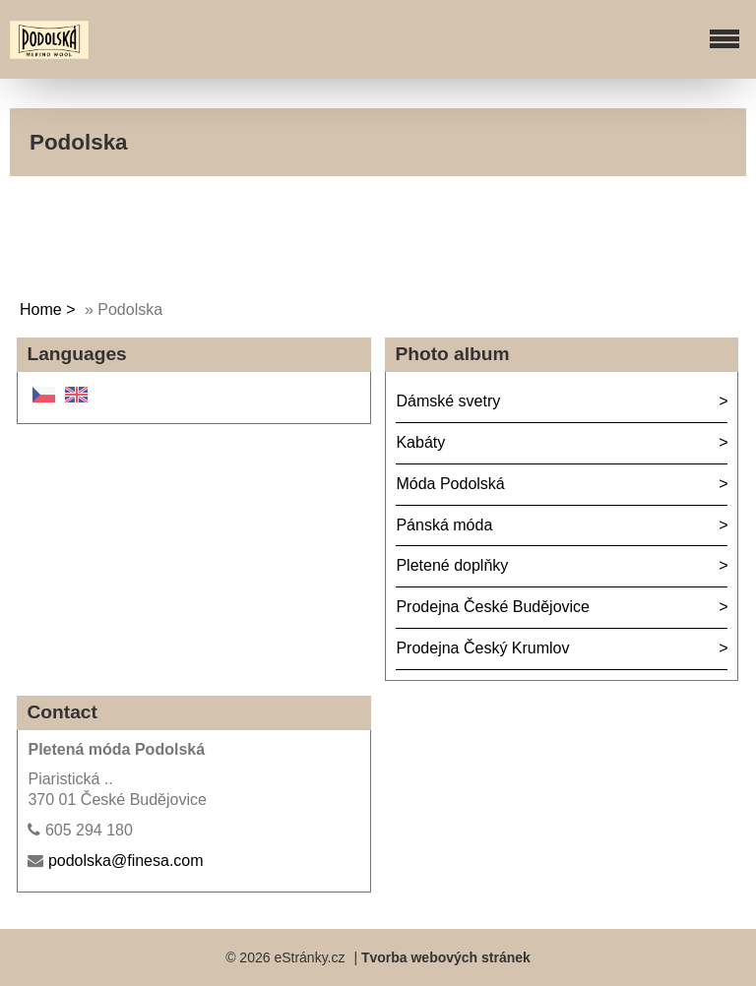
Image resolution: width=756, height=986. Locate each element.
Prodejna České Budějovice (493, 606)
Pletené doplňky (452, 565)
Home (41, 309)
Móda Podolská (450, 483)
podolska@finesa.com (126, 860)
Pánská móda (444, 525)
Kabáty (420, 442)
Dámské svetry (448, 401)
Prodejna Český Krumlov (482, 648)
